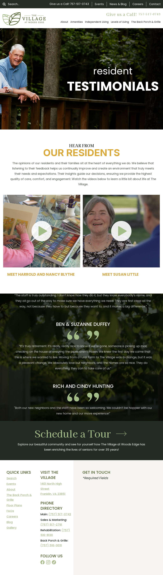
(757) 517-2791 (51, 525)
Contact (155, 4)
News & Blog (118, 4)
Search (12, 478)
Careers (137, 4)
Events (99, 4)
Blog (10, 522)
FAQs (10, 511)
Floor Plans (14, 505)
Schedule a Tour (73, 433)
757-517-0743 (79, 4)
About (11, 489)
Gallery (12, 528)
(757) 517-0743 (60, 514)
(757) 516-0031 (51, 545)
